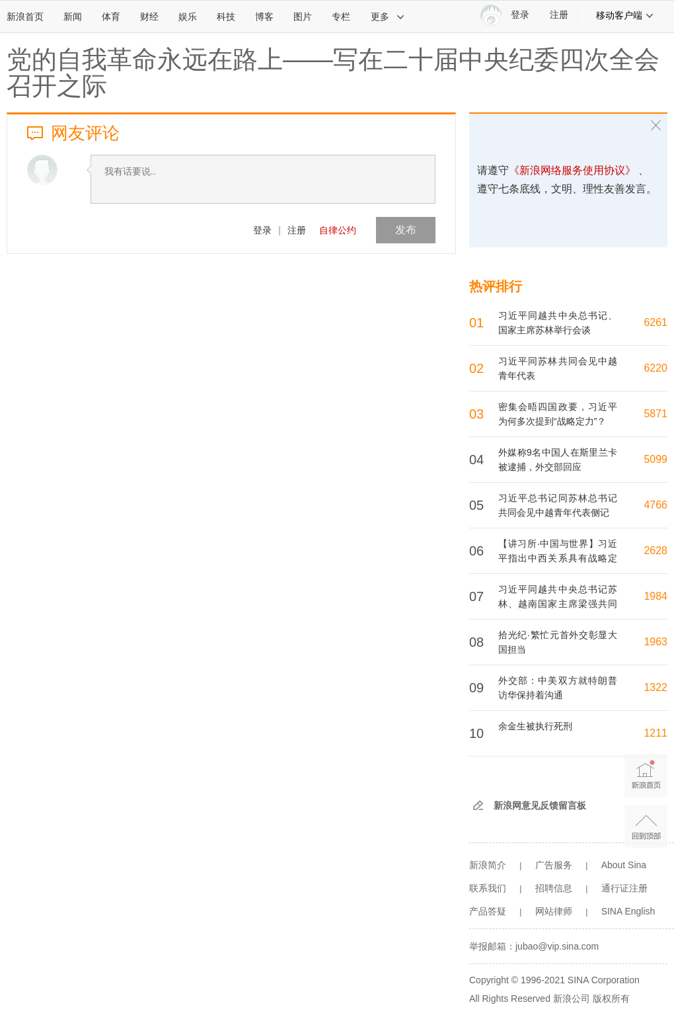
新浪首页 (25, 16)
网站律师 (553, 911)
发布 (405, 229)
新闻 (72, 16)
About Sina (624, 865)
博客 (264, 16)
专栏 (341, 16)
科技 (226, 16)
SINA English (628, 911)
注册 (559, 15)
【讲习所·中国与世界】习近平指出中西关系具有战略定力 (557, 558)
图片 (302, 16)
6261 (655, 322)
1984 (655, 596)
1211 (655, 733)
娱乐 (187, 16)
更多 (388, 16)
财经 (149, 16)
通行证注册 (624, 888)
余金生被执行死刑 (535, 726)
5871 (655, 413)
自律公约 (337, 230)
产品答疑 (487, 911)
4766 (655, 504)
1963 (655, 641)
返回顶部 (645, 826)
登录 (262, 230)
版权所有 (611, 998)
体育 (111, 16)
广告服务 (553, 865)
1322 (655, 687)
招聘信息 (553, 888)
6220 (655, 368)
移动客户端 (625, 15)
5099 (655, 459)
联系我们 (487, 888)
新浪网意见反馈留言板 (540, 805)
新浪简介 (487, 865)
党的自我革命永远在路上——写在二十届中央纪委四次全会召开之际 (333, 73)
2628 (655, 550)
